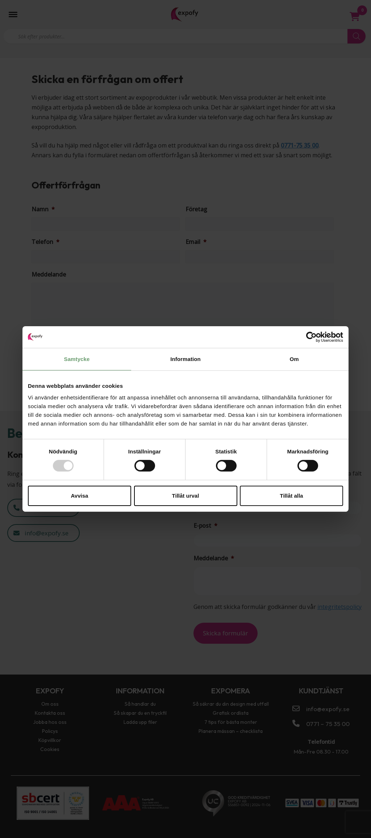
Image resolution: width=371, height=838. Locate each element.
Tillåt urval (185, 496)
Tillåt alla (291, 496)
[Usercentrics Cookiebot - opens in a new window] (311, 337)
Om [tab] (294, 359)
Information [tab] (185, 359)
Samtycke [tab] (77, 359)
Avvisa (79, 496)
